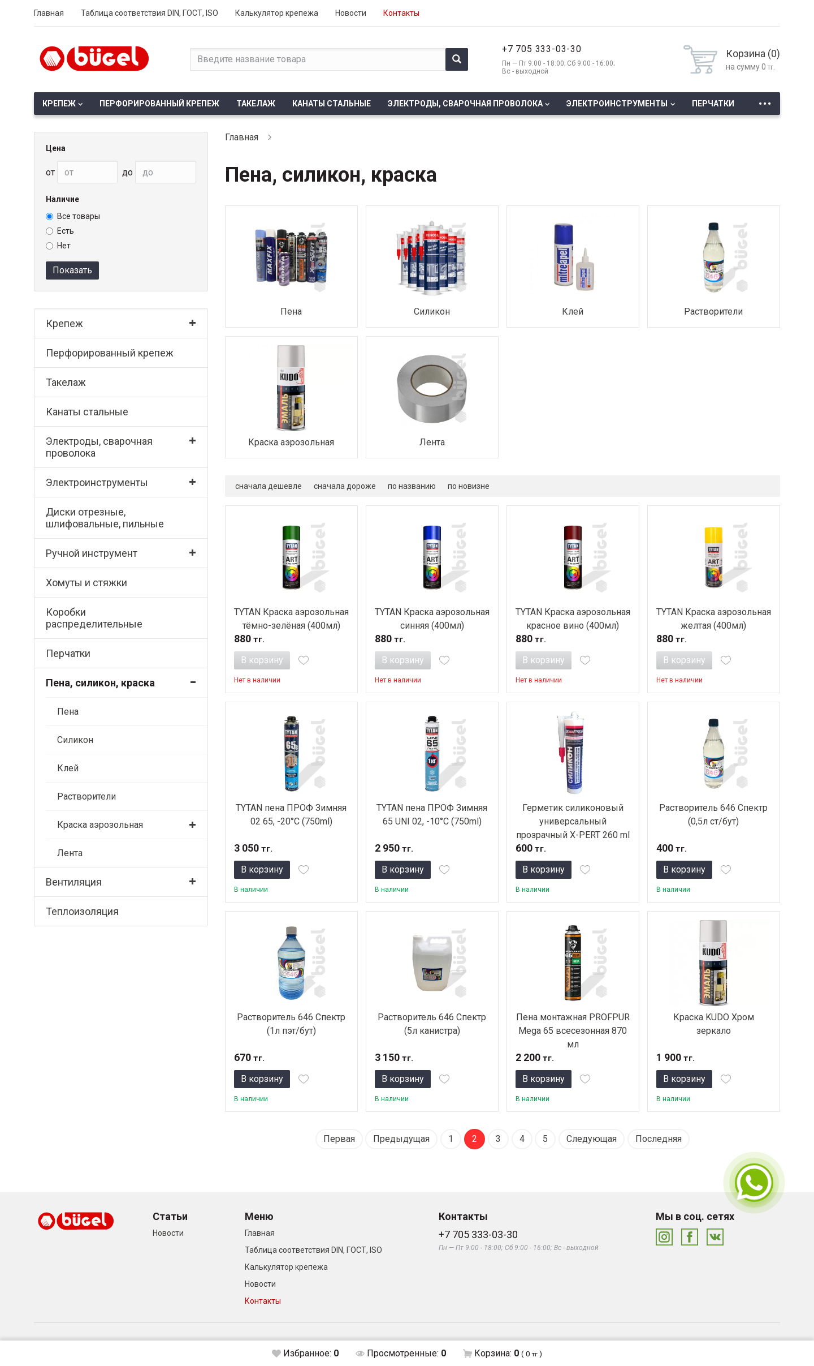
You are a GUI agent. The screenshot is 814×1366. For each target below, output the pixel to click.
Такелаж (255, 103)
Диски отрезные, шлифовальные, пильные (105, 518)
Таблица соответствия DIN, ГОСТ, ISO (149, 13)
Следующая (591, 1138)
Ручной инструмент (91, 553)
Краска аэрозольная (100, 824)
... (765, 100)
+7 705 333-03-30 (542, 49)
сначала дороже (345, 486)
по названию (412, 486)
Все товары (73, 216)
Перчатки (713, 103)
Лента (70, 853)
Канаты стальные (331, 103)
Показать (72, 270)
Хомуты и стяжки (86, 583)
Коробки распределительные (94, 618)
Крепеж (59, 103)
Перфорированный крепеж (159, 103)
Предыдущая (401, 1138)
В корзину (262, 660)
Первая (339, 1138)
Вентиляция (74, 882)
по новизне (469, 486)
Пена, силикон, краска (100, 683)
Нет (58, 245)
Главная (49, 13)
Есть (60, 230)
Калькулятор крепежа (276, 13)
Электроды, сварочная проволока (465, 103)
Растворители (86, 796)
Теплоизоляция (82, 911)
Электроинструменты (617, 103)
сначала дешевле (268, 486)
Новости (350, 13)
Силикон (75, 739)
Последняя (658, 1138)
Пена (68, 711)
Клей (68, 768)
